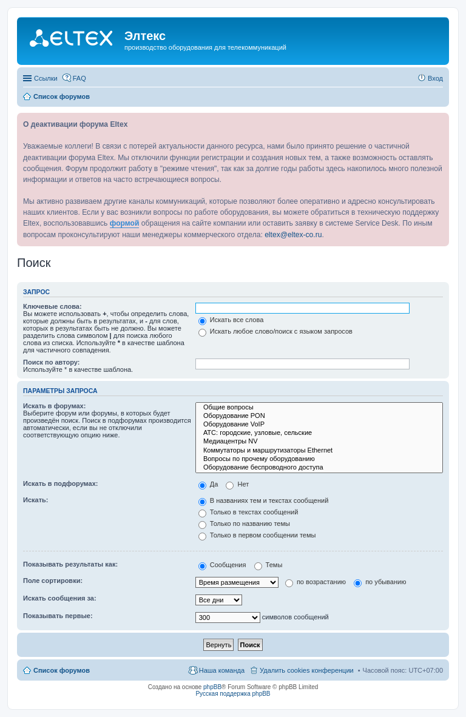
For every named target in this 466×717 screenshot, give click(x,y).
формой (125, 223)
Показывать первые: (58, 615)
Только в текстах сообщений (248, 512)
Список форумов (61, 670)
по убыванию (380, 581)
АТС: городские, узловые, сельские (319, 433)
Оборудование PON (319, 416)
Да (208, 484)
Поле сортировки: (53, 580)
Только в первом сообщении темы (257, 535)
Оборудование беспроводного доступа (319, 467)
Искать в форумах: (54, 405)
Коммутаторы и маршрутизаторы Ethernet (319, 450)
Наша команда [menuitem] (222, 670)
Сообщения (222, 564)
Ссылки (46, 78)
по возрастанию (315, 581)
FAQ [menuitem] (79, 78)
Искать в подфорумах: (60, 483)
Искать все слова (231, 319)
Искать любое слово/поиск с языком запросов (275, 331)
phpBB (212, 687)
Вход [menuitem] (435, 78)
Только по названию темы (244, 523)
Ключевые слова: (52, 306)
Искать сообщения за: (59, 598)
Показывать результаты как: (70, 564)
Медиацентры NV (319, 441)
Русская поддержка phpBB (232, 693)
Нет (237, 484)
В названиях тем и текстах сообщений (263, 500)
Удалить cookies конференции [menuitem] (307, 670)
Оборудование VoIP (319, 424)
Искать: (35, 499)
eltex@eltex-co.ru (293, 235)
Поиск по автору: (51, 362)
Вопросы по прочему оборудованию (319, 459)
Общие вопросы (319, 407)
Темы (268, 564)
